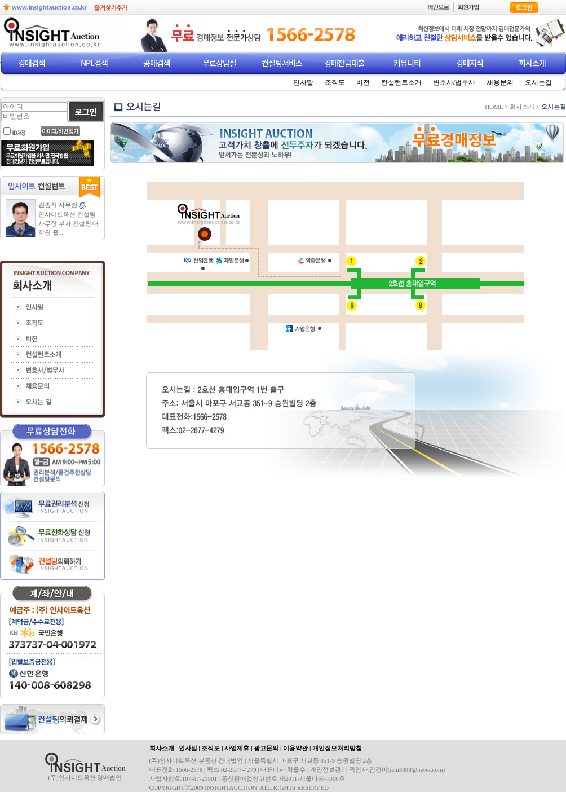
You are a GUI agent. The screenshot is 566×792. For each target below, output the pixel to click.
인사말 (303, 82)
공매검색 (156, 63)
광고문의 (266, 748)
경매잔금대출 (344, 63)
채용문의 (500, 82)
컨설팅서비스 (282, 63)
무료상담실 (219, 63)
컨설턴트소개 (401, 82)
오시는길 (538, 82)
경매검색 (31, 63)
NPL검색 (94, 63)
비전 (363, 82)
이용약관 (295, 748)
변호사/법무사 (454, 82)
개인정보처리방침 (337, 748)
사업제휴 (236, 748)
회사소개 (532, 63)
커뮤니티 (407, 63)
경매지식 (469, 63)
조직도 (335, 82)
